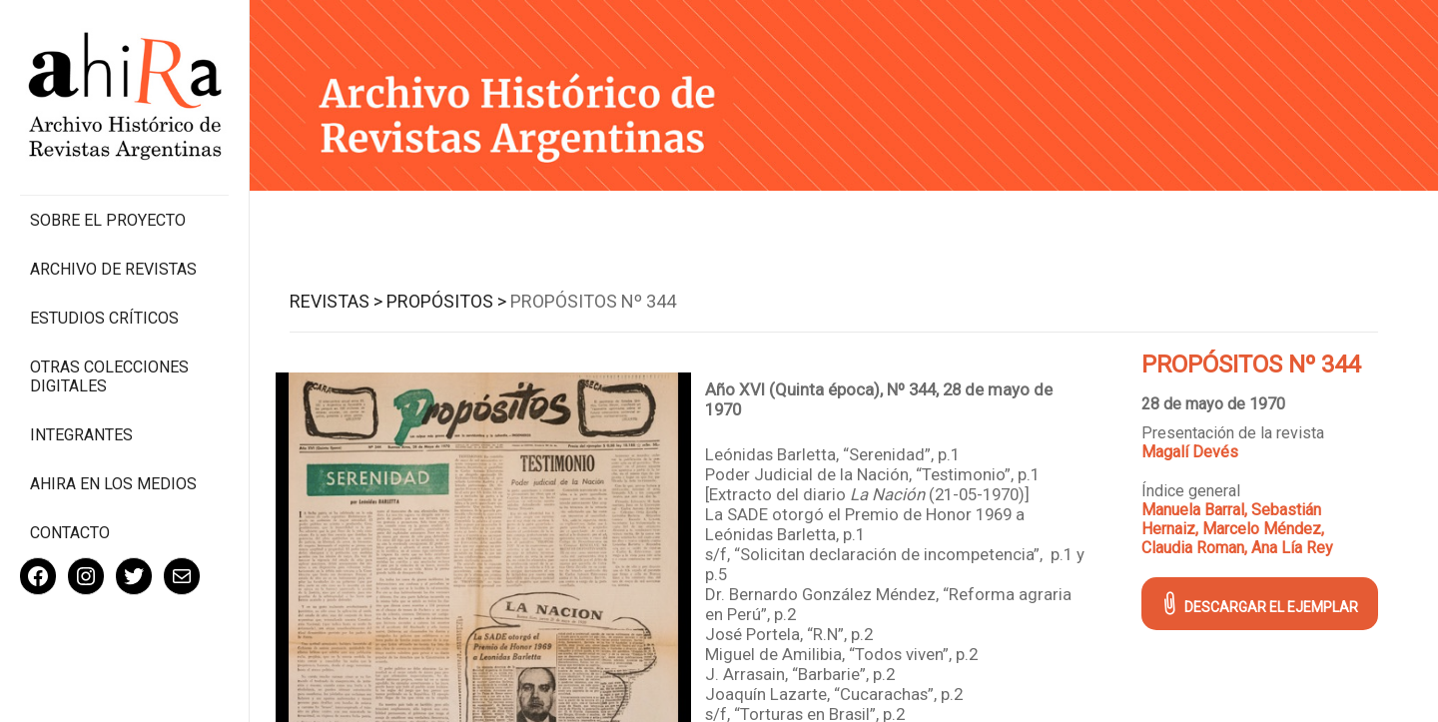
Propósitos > (446, 301)
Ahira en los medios (113, 483)
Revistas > (336, 301)
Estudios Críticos (104, 318)
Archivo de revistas (113, 269)
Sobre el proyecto (108, 220)
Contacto (70, 532)
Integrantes (81, 434)
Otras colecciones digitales (109, 376)
